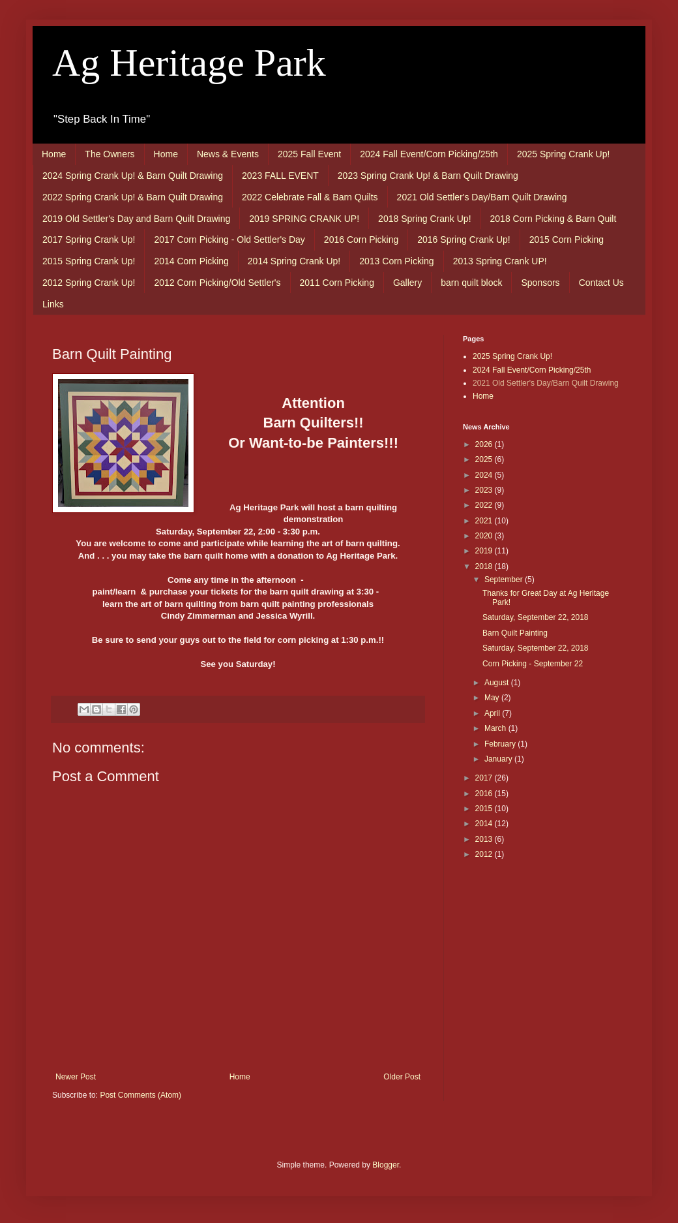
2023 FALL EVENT (280, 175)
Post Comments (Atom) (140, 1095)
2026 (485, 444)
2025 (485, 459)
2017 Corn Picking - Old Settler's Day (229, 239)
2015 (485, 808)
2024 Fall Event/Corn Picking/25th (429, 154)
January (499, 759)
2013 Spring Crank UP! (500, 261)
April (493, 713)
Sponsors (540, 282)
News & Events (228, 154)
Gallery (407, 282)
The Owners (109, 154)
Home (54, 154)
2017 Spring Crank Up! (88, 239)
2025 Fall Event (309, 154)
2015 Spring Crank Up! (88, 261)
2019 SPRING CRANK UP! (304, 218)
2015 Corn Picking (566, 239)
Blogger (385, 1164)
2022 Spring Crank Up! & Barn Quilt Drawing (132, 197)
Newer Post (75, 1076)
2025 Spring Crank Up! (563, 154)
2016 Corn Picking (361, 239)
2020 (485, 535)
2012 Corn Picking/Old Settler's (217, 282)
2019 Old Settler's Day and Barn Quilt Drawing (136, 218)
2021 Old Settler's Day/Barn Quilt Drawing (482, 197)
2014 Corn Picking (191, 261)
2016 (485, 793)
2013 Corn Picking (396, 261)
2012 (485, 854)
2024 (485, 475)
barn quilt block (471, 282)
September (504, 579)
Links (53, 304)
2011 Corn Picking (337, 282)
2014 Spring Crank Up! (294, 261)
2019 (485, 550)
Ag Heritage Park (189, 62)
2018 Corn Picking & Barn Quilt (553, 218)
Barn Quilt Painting (515, 633)
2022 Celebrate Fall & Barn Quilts (310, 197)
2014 (485, 823)
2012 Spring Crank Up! (88, 282)
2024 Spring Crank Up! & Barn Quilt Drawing (132, 175)
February (501, 744)
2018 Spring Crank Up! (424, 218)
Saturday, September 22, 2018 (535, 617)
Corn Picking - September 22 (532, 663)
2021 (485, 520)
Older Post (401, 1076)
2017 (485, 777)
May (492, 697)
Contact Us (601, 282)
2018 (485, 566)
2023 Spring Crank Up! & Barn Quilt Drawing (428, 175)
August (497, 682)
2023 (485, 490)
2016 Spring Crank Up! (463, 239)
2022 (485, 505)
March (496, 728)
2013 (485, 839)
